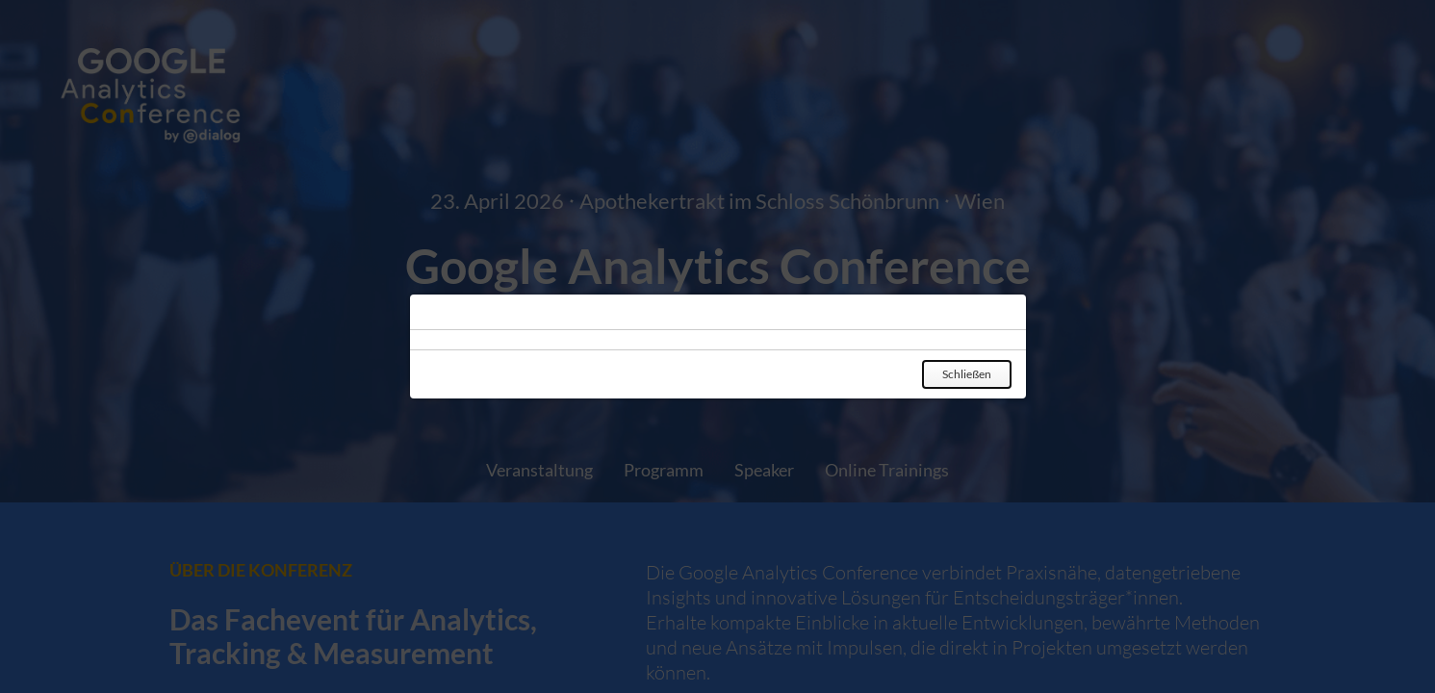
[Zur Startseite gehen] (717, 100)
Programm (664, 469)
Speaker (764, 469)
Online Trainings (887, 469)
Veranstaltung (539, 469)
